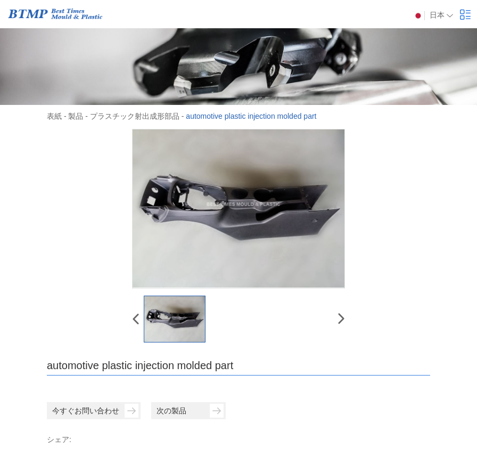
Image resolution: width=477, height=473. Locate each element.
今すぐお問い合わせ (95, 411)
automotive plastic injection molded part (251, 116)
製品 (75, 116)
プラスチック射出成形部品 (134, 116)
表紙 (54, 116)
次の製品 (190, 411)
